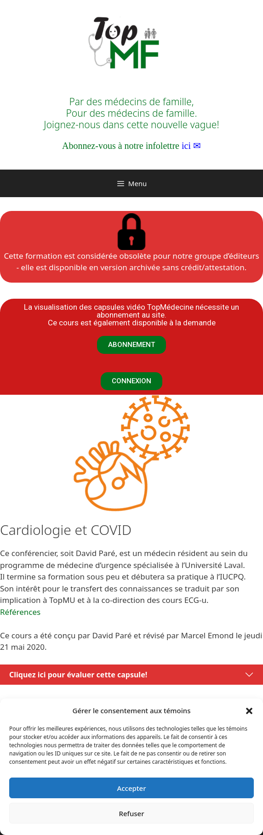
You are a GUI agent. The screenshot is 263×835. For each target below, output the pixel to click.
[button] (249, 710)
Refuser (131, 813)
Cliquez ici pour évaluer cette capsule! (78, 675)
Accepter (131, 788)
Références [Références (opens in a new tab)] (20, 612)
